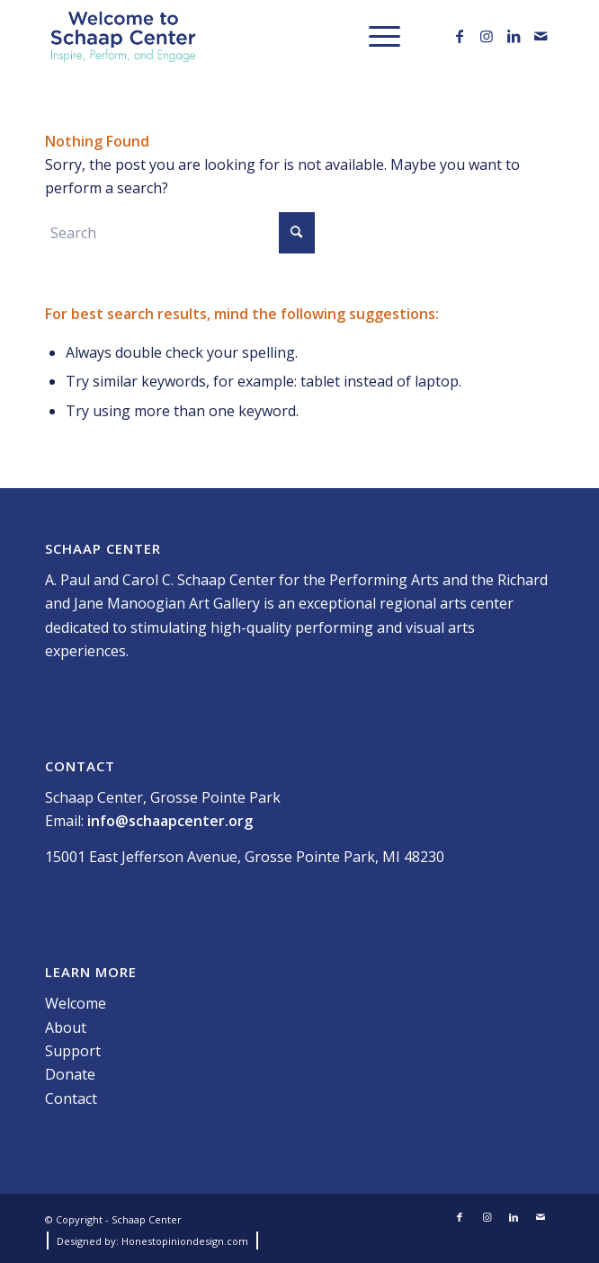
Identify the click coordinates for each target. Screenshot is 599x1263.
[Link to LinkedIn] (513, 35)
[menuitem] (375, 36)
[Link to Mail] (540, 35)
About (65, 1027)
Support (73, 1051)
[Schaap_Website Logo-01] (248, 36)
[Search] (180, 232)
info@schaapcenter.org (170, 821)
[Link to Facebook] (459, 35)
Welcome (75, 1003)
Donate (70, 1074)
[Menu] (375, 36)
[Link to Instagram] (486, 35)
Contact (71, 1098)
